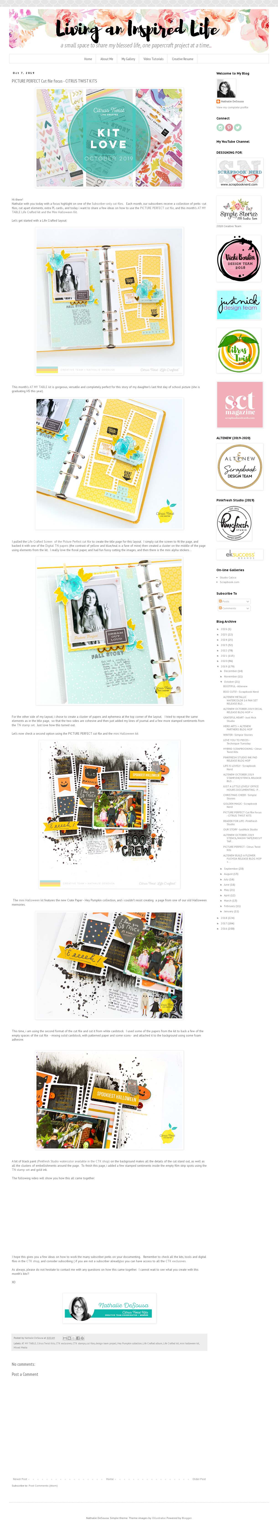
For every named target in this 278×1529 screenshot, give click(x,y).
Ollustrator (158, 1518)
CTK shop (32, 1261)
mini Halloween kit (31, 900)
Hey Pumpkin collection (129, 1343)
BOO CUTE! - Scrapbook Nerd (241, 691)
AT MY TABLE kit (41, 387)
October (229, 681)
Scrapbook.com (229, 582)
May (227, 889)
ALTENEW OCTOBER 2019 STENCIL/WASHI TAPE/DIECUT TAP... (242, 838)
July (226, 879)
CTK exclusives (64, 1343)
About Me (106, 59)
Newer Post (20, 1479)
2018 (224, 918)
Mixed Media (20, 1347)
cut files (91, 1343)
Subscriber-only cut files (107, 204)
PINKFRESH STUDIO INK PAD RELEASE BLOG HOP (240, 759)
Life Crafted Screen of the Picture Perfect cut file (59, 542)
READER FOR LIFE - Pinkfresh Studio (240, 822)
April (227, 895)
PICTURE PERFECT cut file (157, 208)
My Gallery (128, 59)
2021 (224, 655)
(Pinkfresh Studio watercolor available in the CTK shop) (73, 1161)
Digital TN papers (56, 546)
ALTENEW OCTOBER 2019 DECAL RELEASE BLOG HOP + (242, 710)
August (228, 874)
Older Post (199, 1479)
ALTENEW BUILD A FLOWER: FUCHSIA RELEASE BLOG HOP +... (242, 859)
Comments (227, 608)
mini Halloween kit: (126, 734)
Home (88, 59)
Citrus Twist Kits (46, 1343)
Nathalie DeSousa (232, 101)
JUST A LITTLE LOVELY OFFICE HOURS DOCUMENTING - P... (241, 788)
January (229, 911)
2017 (224, 923)
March (228, 900)
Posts (224, 601)
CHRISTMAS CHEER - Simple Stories (240, 796)
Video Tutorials (154, 59)
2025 (224, 634)
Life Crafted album (152, 1343)
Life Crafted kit (171, 1343)
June (227, 884)
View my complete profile (232, 107)
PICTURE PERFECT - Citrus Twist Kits (241, 848)
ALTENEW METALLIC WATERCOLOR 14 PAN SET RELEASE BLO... (240, 700)
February (230, 906)
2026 (224, 629)
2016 (224, 928)
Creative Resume (182, 59)
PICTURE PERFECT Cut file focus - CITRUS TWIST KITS (242, 814)
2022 (224, 650)
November (231, 676)
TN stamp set (26, 725)
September (231, 868)
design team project (106, 1343)
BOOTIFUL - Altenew (235, 686)
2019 (224, 666)
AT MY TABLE (29, 1343)
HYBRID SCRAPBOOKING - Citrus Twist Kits (242, 750)
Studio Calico (228, 577)
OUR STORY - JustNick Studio (240, 829)
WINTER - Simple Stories (238, 734)
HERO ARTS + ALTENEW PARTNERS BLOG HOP (237, 727)
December (231, 671)
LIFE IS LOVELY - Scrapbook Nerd (239, 767)
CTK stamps (79, 1343)
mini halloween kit (189, 1343)
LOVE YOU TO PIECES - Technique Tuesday (237, 741)
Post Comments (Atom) (43, 1485)
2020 (224, 661)
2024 (224, 639)
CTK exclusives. (176, 1261)
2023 (224, 645)
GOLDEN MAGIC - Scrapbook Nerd (240, 805)
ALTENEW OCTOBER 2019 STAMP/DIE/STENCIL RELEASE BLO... (242, 778)
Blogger (186, 1518)
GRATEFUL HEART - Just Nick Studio (239, 719)
